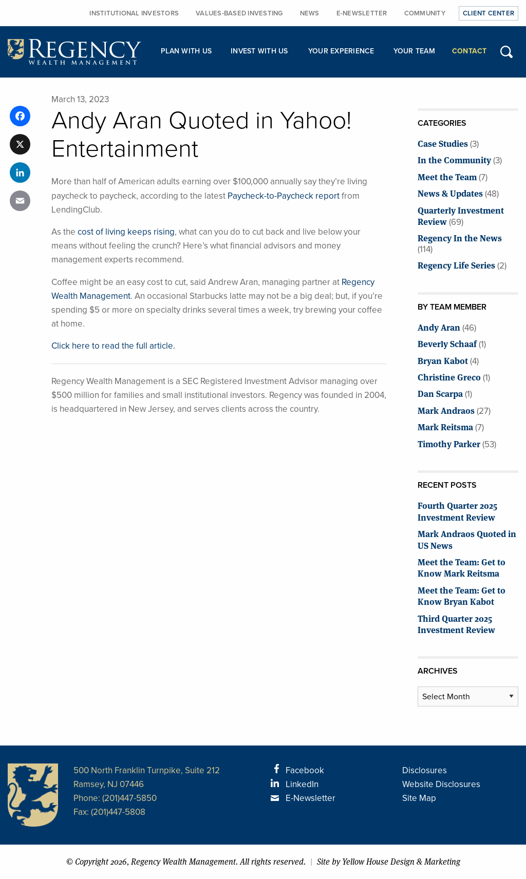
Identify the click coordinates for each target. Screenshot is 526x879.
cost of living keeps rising (126, 231)
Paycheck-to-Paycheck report (284, 195)
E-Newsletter (361, 13)
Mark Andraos (446, 410)
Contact (469, 51)
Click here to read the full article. (113, 345)
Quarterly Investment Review (461, 215)
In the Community (454, 159)
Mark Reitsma (445, 426)
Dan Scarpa (440, 393)
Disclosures (424, 770)
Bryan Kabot (443, 360)
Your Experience (341, 51)
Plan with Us (186, 51)
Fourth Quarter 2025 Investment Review (457, 511)
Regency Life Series (456, 264)
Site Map (419, 798)
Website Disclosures (441, 784)
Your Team (414, 51)
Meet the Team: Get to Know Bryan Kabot (461, 595)
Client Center (488, 13)
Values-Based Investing (239, 13)
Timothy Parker (449, 443)
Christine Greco (449, 376)
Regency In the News (460, 237)
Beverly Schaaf (447, 343)
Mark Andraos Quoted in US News (467, 539)
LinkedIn (302, 784)
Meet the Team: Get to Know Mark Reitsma (461, 567)
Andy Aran (439, 326)
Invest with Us (259, 51)
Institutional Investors (134, 13)
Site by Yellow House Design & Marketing (388, 861)
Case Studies (443, 143)
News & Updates (450, 192)
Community (424, 13)
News (310, 13)
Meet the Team (447, 176)
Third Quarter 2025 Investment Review (456, 624)
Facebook (305, 770)
